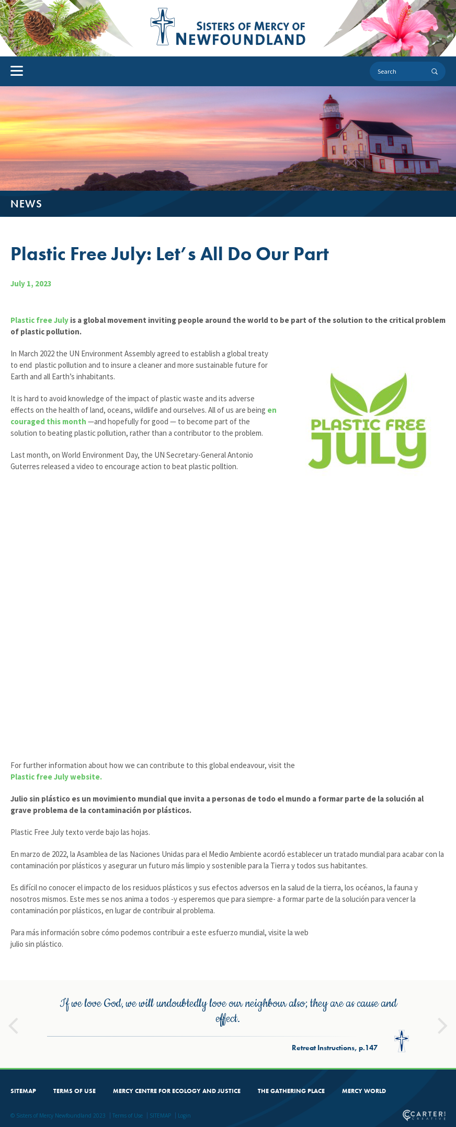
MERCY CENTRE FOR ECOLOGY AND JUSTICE (177, 1089)
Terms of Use (127, 1113)
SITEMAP (23, 1089)
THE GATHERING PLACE (291, 1089)
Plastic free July (39, 320)
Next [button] (442, 1018)
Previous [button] (13, 1018)
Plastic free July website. (56, 777)
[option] (228, 1022)
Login (184, 1113)
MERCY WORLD (364, 1089)
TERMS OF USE (74, 1089)
